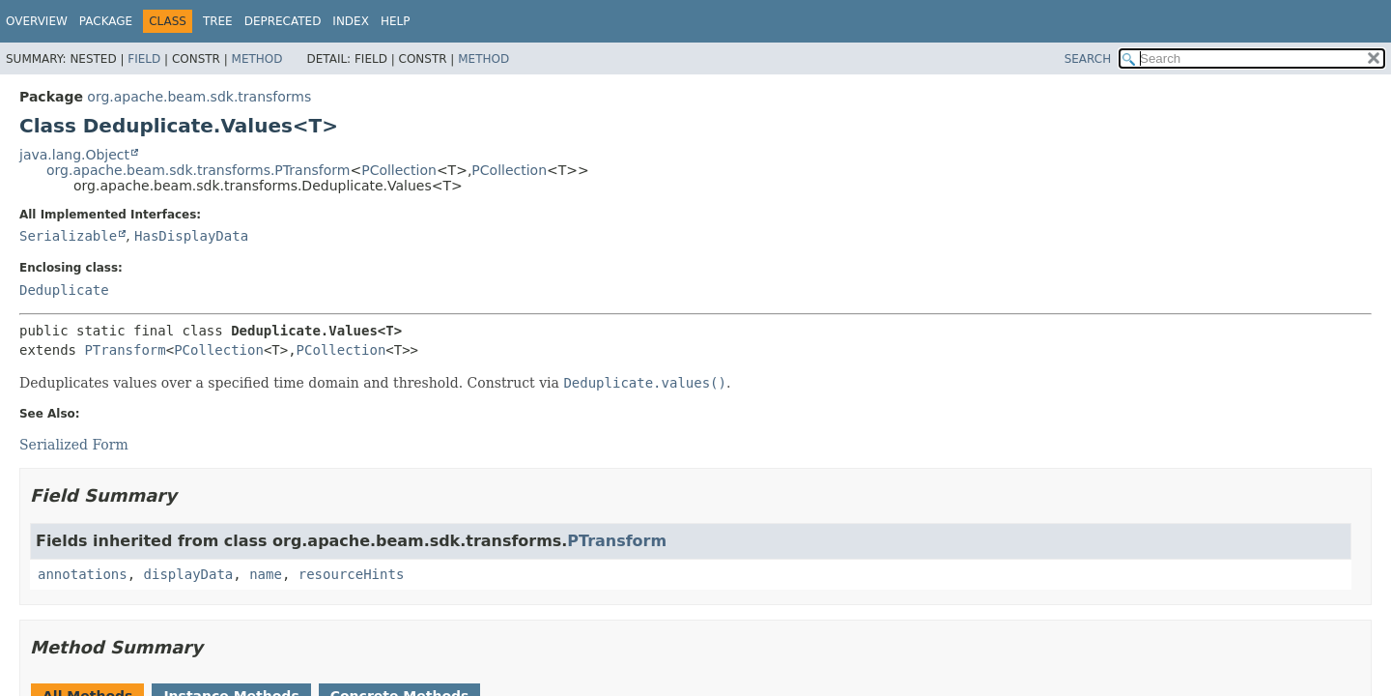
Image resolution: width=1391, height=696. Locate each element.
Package (105, 21)
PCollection (399, 170)
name (265, 574)
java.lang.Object (74, 154)
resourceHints (351, 574)
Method (257, 59)
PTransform (124, 350)
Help (396, 21)
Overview (37, 21)
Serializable (68, 236)
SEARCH (1088, 59)
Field (144, 59)
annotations (83, 574)
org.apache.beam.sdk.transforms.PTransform (198, 170)
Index (350, 21)
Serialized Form (73, 444)
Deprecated (283, 21)
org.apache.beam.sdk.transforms (199, 96)
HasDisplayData (191, 236)
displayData (189, 574)
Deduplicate (64, 290)
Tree (218, 21)
